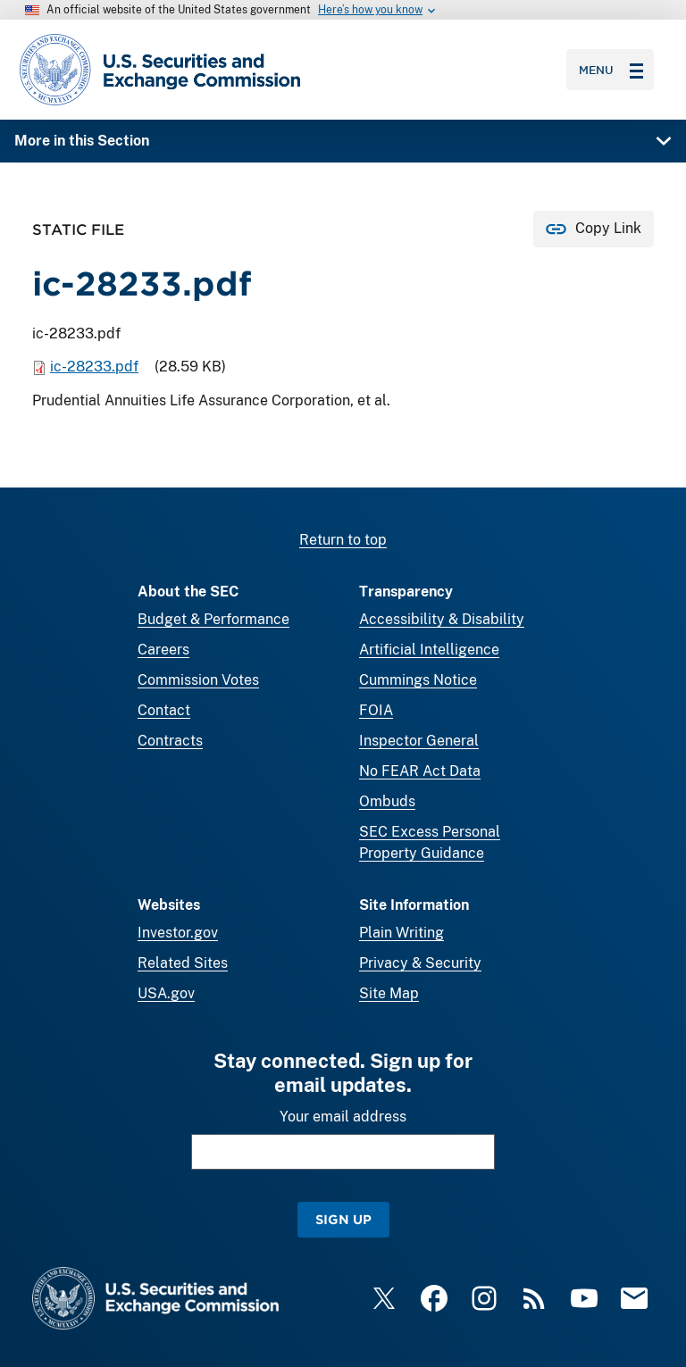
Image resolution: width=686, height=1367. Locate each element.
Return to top (343, 539)
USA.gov (166, 993)
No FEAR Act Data (420, 771)
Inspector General (419, 740)
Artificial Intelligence (429, 649)
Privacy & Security (420, 962)
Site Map (389, 993)
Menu (611, 70)
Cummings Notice (418, 679)
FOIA (376, 710)
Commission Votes (198, 679)
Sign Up (343, 1219)
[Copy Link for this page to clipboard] (593, 229)
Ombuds (387, 801)
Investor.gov (178, 932)
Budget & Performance (213, 619)
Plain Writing (401, 932)
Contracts (170, 740)
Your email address (343, 1116)
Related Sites (183, 962)
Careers (163, 649)
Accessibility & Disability (441, 619)
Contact (164, 710)
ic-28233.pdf (94, 366)
